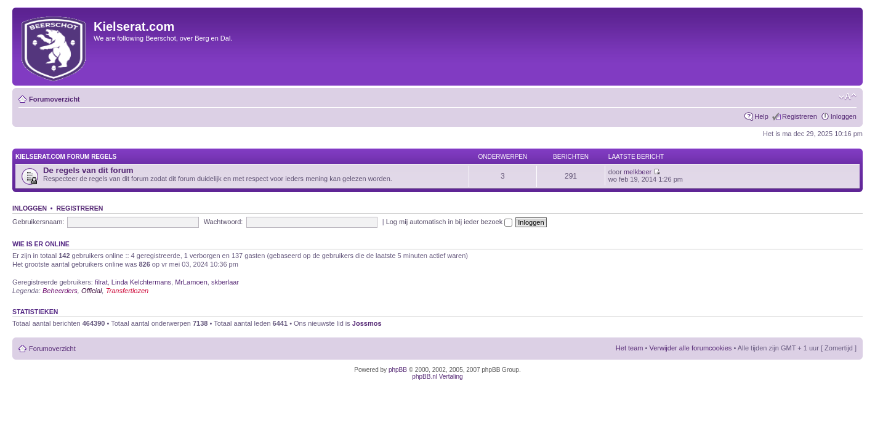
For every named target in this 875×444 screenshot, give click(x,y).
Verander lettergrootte (848, 96)
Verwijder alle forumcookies (690, 348)
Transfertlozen (127, 290)
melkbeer (637, 172)
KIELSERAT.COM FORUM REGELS (65, 156)
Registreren (799, 116)
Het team (629, 348)
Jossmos (367, 323)
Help (761, 116)
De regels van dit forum (88, 170)
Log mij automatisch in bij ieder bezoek (449, 221)
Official (91, 290)
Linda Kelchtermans (141, 282)
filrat (101, 282)
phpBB (398, 369)
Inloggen (844, 116)
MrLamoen (191, 282)
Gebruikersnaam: (38, 221)
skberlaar (225, 282)
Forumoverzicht (54, 99)
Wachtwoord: (223, 221)
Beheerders (60, 290)
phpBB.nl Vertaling (437, 376)
